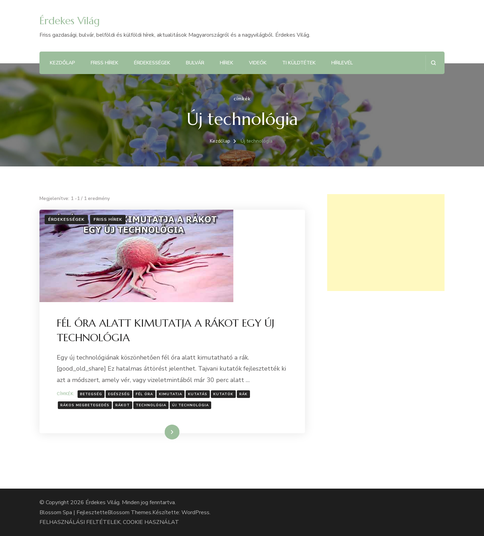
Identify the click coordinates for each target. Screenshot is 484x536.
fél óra (144, 394)
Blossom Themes (129, 512)
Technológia (151, 405)
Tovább (163, 432)
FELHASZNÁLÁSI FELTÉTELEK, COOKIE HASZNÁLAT (109, 522)
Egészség (119, 394)
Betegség (91, 394)
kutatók (223, 394)
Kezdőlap (62, 63)
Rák (243, 394)
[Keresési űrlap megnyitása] (433, 63)
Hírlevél (342, 63)
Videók (258, 63)
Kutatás (197, 394)
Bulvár (195, 63)
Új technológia (190, 405)
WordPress (195, 512)
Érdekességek (152, 63)
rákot (122, 405)
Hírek (226, 63)
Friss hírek (104, 63)
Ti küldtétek (299, 63)
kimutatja (170, 394)
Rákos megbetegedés (84, 405)
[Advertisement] (386, 242)
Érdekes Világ (69, 20)
